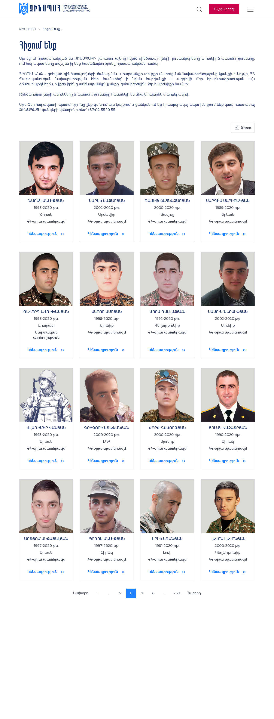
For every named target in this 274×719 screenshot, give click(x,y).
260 (176, 593)
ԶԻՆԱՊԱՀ (27, 29)
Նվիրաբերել (224, 9)
